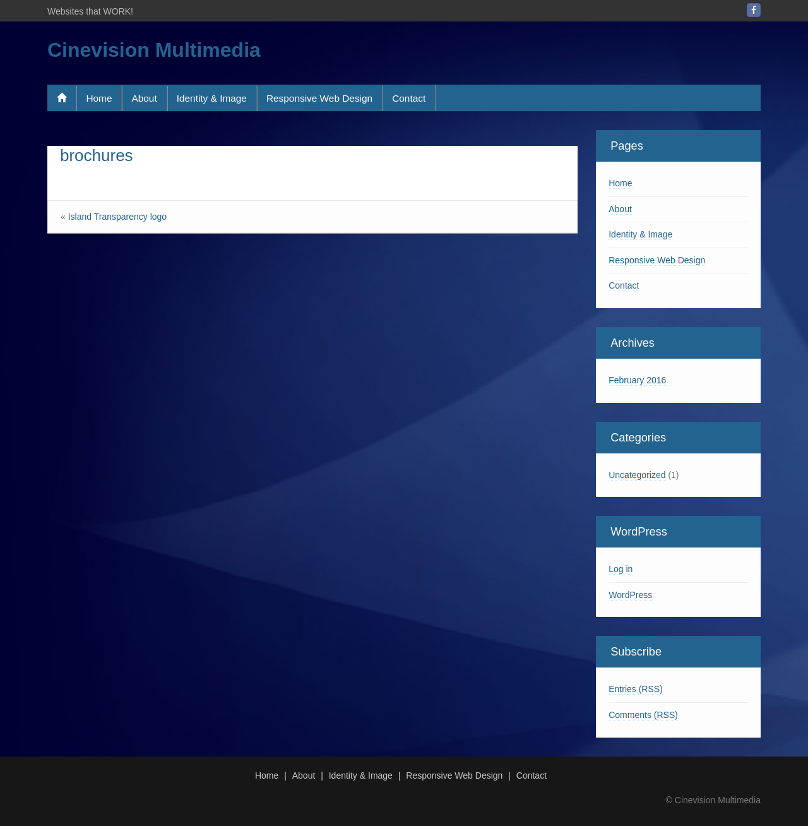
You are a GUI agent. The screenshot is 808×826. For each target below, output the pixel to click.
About (144, 98)
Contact (408, 98)
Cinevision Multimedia (154, 50)
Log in (621, 569)
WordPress (630, 595)
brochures (96, 155)
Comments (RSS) (643, 715)
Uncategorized (637, 475)
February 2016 (637, 380)
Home (99, 98)
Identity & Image (212, 98)
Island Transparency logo (117, 217)
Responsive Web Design (319, 98)
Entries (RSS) (636, 689)
